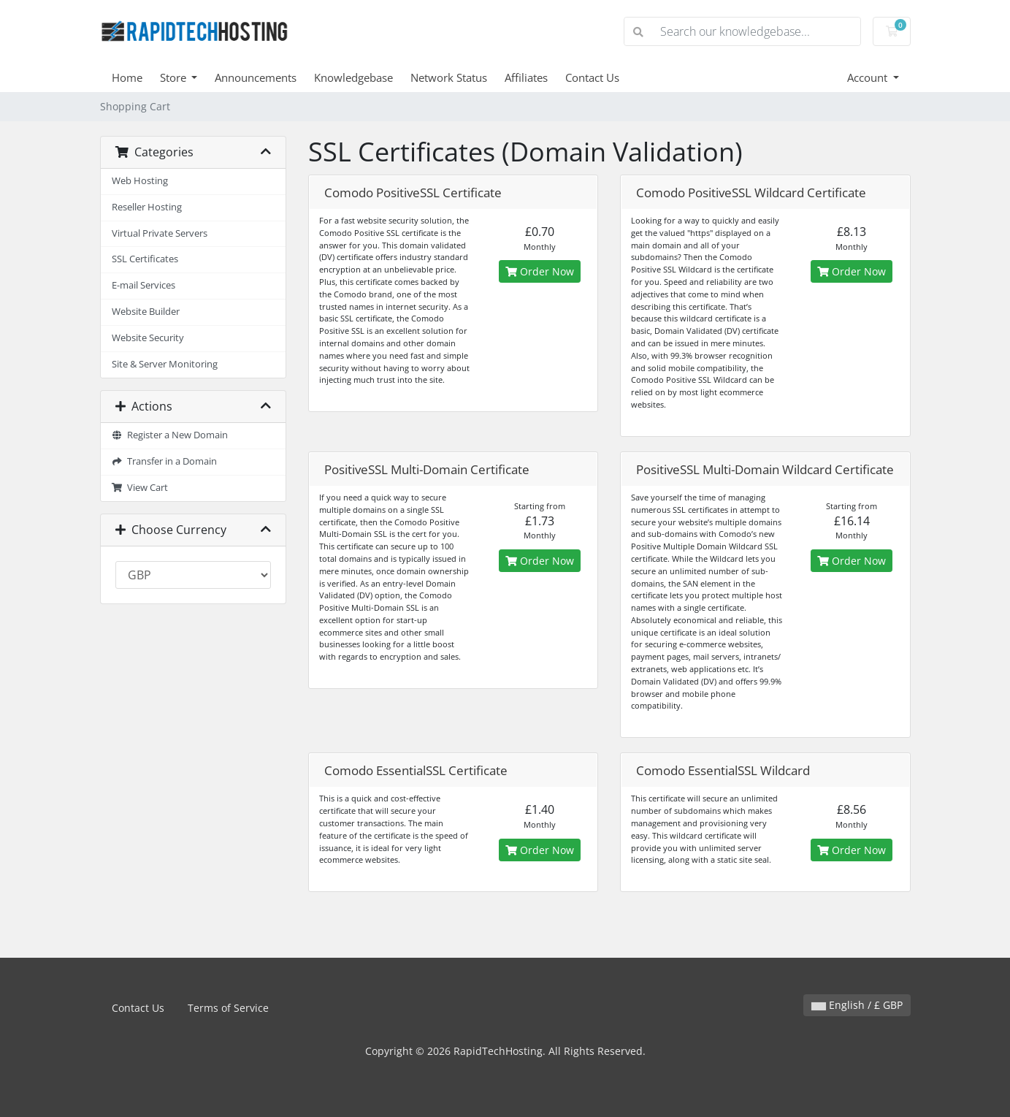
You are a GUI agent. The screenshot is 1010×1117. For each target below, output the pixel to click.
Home (127, 77)
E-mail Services (143, 285)
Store (174, 77)
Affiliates (526, 77)
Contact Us (592, 77)
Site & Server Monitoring (165, 364)
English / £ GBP (857, 1005)
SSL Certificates (145, 259)
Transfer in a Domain (165, 461)
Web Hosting (140, 181)
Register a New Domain (170, 435)
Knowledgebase (353, 77)
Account (868, 77)
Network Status (448, 77)
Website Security (148, 338)
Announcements (256, 77)
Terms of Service (228, 1008)
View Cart (140, 487)
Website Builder (146, 311)
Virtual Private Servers (159, 233)
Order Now (539, 271)
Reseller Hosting (147, 207)
